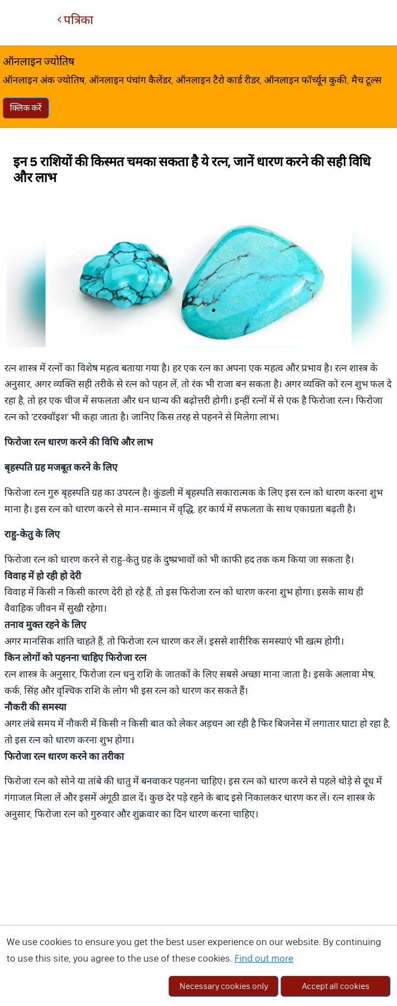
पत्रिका (75, 20)
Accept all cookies (336, 986)
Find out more (263, 958)
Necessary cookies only (224, 986)
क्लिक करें (26, 108)
